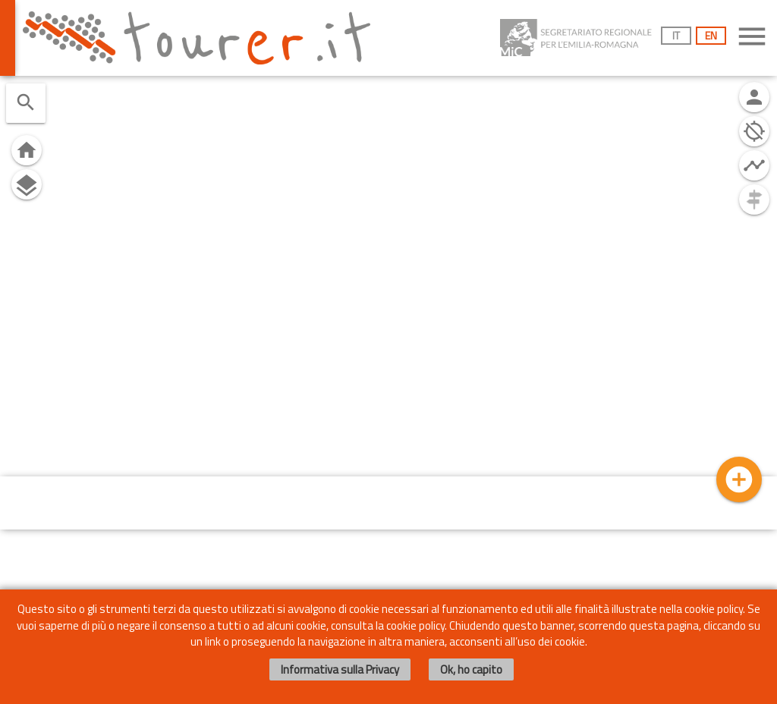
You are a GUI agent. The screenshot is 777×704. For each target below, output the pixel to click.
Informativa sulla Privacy (340, 669)
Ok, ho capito (471, 669)
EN (711, 35)
